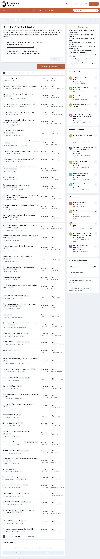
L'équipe (32, 10)
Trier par (60, 73)
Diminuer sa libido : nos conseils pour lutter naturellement (23, 53)
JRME (52, 86)
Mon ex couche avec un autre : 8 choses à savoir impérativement (26, 42)
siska (6, 344)
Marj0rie (7, 423)
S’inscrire (93, 4)
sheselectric (9, 292)
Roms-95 (78, 97)
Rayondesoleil (9, 134)
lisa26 (7, 80)
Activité (51, 10)
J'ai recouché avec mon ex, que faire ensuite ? (20, 47)
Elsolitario (8, 499)
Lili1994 (7, 159)
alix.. (77, 227)
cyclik (7, 405)
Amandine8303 (9, 106)
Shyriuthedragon (10, 98)
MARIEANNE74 (9, 328)
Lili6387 (7, 302)
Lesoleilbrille (9, 284)
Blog (25, 10)
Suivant (18, 73)
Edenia (7, 177)
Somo (77, 177)
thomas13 (8, 413)
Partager (49, 536)
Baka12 (7, 336)
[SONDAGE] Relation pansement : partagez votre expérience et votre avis (83, 149)
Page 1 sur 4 (31, 73)
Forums (18, 10)
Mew (6, 216)
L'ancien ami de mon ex (80, 202)
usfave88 (8, 507)
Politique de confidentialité (10, 550)
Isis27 (6, 449)
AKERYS (7, 489)
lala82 (7, 169)
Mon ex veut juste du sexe (15, 44)
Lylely (6, 114)
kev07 (7, 370)
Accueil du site (7, 10)
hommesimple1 (9, 187)
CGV (33, 550)
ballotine (7, 431)
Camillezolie (8, 457)
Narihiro (7, 246)
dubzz (7, 378)
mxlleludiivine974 (10, 354)
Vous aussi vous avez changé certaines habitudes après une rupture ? (82, 116)
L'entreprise (42, 10)
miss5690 (8, 473)
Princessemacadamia (11, 144)
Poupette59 (8, 387)
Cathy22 (53, 78)
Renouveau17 (80, 237)
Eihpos (7, 266)
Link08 (78, 89)
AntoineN (8, 397)
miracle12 (79, 120)
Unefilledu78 (9, 439)
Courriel (18, 536)
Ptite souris (79, 81)
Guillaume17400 (10, 320)
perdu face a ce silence (80, 87)
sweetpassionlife (10, 465)
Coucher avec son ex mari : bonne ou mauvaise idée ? (22, 51)
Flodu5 (7, 197)
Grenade (7, 151)
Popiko (7, 256)
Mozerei (78, 139)
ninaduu (78, 204)
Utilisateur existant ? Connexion (76, 4)
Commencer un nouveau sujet (51, 66)
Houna (7, 274)
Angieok (7, 206)
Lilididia (7, 236)
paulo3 (7, 124)
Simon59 (78, 108)
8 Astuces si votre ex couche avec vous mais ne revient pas (24, 49)
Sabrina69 (8, 515)
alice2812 (8, 362)
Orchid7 (7, 226)
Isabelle (78, 153)
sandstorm (79, 249)
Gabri (6, 88)
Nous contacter (50, 554)
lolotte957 (8, 310)
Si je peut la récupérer (80, 96)
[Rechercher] (84, 10)
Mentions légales (25, 550)
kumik (77, 165)
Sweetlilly (8, 481)
